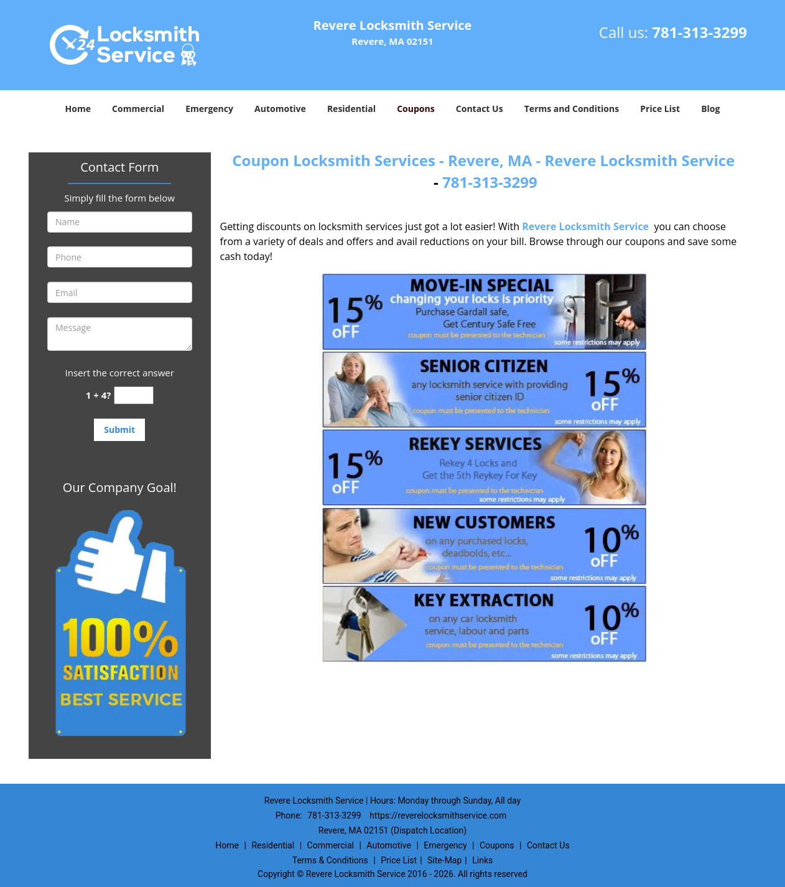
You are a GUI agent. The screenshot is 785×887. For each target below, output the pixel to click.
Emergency (209, 108)
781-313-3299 (699, 32)
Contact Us (479, 108)
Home (78, 108)
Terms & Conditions (330, 860)
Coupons (415, 108)
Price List (660, 108)
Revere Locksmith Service (585, 226)
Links (482, 860)
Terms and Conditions (571, 108)
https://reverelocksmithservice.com (437, 815)
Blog (710, 108)
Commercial (138, 108)
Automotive (280, 108)
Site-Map (444, 860)
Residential (351, 108)
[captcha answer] (134, 395)
